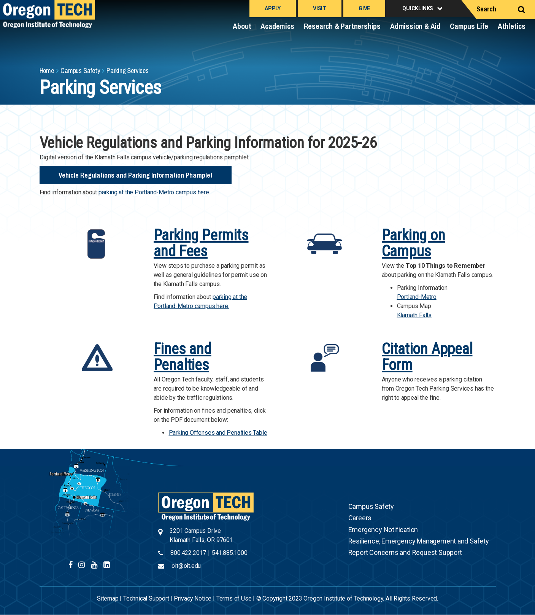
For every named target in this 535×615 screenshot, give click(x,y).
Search (486, 9)
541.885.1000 (230, 552)
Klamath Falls (414, 315)
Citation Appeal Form (427, 357)
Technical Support (146, 598)
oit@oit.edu (186, 565)
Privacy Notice (192, 598)
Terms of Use (234, 598)
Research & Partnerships (342, 26)
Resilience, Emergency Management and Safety (418, 541)
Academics (277, 26)
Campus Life (469, 26)
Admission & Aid (415, 26)
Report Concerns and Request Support (405, 552)
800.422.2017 (188, 552)
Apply (273, 8)
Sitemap (108, 598)
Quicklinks (417, 8)
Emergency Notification (383, 530)
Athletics (511, 26)
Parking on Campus (413, 243)
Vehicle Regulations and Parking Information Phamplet (136, 175)
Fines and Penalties (182, 357)
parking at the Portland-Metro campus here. (154, 192)
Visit (319, 8)
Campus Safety (80, 70)
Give (364, 8)
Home (47, 70)
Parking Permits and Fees (201, 243)
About (242, 26)
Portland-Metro (417, 296)
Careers (360, 518)
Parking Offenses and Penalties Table (218, 432)
